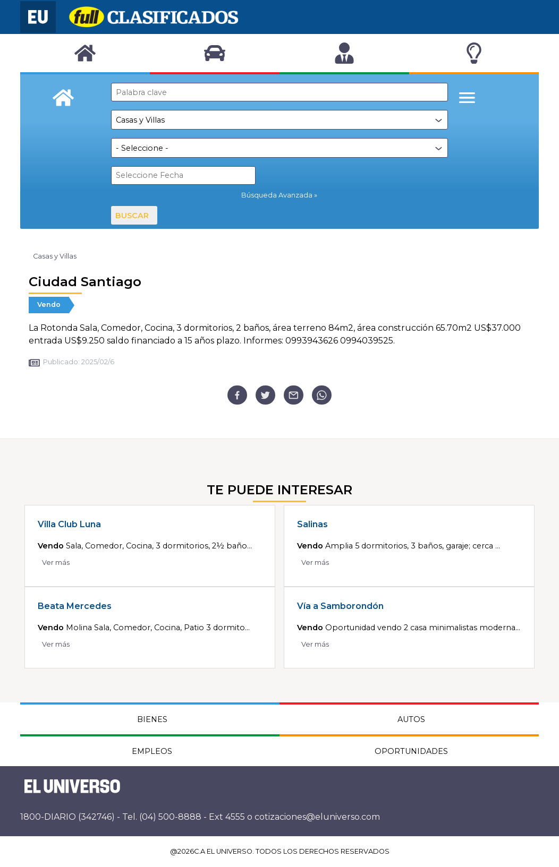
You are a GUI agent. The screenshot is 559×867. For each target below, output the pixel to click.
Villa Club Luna (69, 524)
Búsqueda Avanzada (276, 195)
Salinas (312, 524)
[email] (294, 395)
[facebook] (237, 395)
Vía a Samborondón (340, 606)
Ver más (56, 562)
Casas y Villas (55, 256)
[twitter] (265, 395)
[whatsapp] (322, 395)
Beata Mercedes (75, 606)
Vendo (49, 304)
